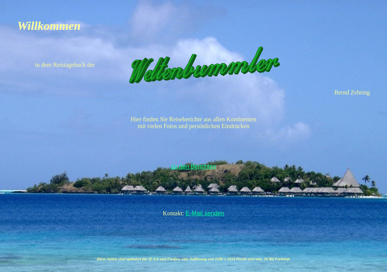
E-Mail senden (205, 213)
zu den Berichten (193, 166)
